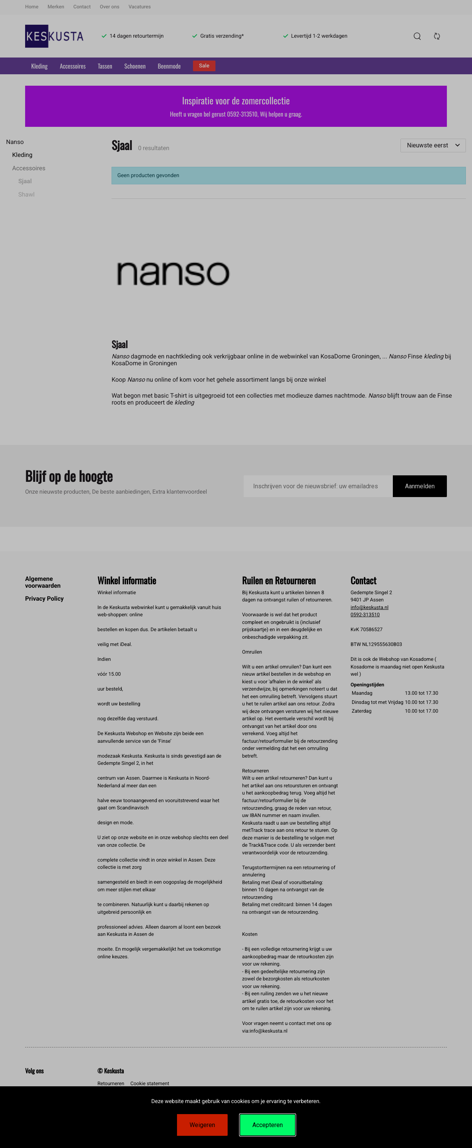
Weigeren (202, 1125)
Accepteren (267, 1125)
